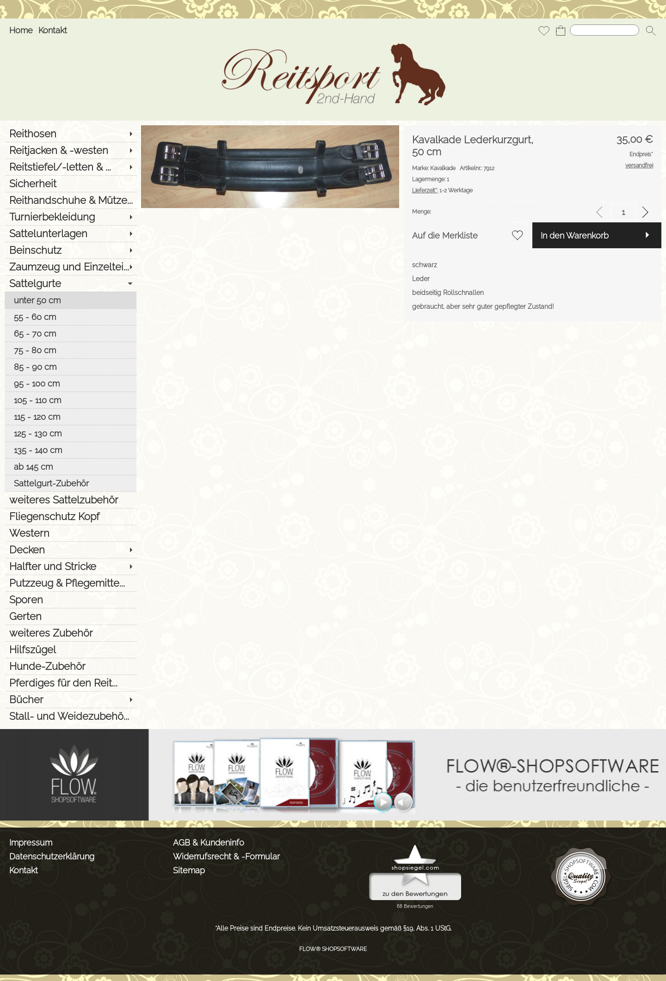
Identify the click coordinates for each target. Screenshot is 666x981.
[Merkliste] (544, 31)
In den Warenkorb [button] (575, 235)
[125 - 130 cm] (70, 433)
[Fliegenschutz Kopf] (70, 516)
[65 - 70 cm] (70, 333)
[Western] (70, 533)
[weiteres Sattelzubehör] (70, 499)
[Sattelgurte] (70, 283)
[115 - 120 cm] (70, 416)
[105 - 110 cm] (70, 400)
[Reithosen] (70, 133)
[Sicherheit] (70, 183)
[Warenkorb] (561, 31)
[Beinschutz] (70, 250)
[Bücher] (70, 699)
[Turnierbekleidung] (70, 216)
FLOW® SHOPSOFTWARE (333, 949)
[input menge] (623, 212)
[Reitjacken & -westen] (70, 150)
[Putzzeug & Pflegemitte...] (70, 583)
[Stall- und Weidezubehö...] (70, 716)
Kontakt (52, 30)
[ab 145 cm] (70, 466)
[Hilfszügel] (70, 649)
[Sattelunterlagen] (70, 233)
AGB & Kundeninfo (208, 842)
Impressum (30, 842)
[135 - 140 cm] (70, 449)
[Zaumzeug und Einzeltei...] (70, 266)
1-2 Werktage (442, 190)
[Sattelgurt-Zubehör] (70, 483)
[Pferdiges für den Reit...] (70, 682)
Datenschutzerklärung (51, 856)
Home (21, 30)
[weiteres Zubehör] (70, 633)
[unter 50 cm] (70, 300)
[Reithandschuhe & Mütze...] (70, 200)
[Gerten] (70, 616)
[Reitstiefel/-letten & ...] (70, 167)
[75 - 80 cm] (70, 350)
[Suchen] (604, 30)
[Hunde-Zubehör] (70, 666)
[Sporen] (70, 599)
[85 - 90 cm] (70, 366)
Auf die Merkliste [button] (445, 235)
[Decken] (70, 549)
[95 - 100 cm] (70, 383)
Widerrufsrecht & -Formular (226, 856)
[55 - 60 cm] (70, 316)
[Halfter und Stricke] (70, 566)
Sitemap (189, 870)
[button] (651, 31)
